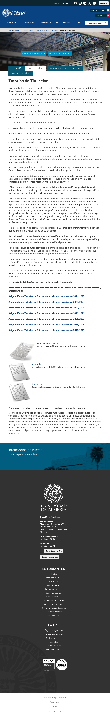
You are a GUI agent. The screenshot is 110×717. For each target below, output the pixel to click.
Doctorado (53, 581)
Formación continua (53, 589)
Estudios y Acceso (13, 22)
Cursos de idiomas (53, 592)
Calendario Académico (33, 53)
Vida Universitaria (63, 22)
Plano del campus (53, 649)
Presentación (16, 68)
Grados (16, 30)
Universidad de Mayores (54, 600)
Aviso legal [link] (55, 702)
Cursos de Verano (53, 596)
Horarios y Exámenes (59, 53)
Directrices (36, 383)
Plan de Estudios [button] (35, 68)
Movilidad (76, 68)
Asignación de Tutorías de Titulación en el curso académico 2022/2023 (46, 307)
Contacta (103, 3)
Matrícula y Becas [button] (57, 68)
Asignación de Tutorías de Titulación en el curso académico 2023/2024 (46, 301)
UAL (10, 30)
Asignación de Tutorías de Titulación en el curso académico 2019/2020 (46, 324)
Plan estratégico (54, 642)
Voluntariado (53, 615)
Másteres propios (54, 585)
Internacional (46, 22)
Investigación (30, 22)
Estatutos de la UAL (54, 645)
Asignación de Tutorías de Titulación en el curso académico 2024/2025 (46, 296)
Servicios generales (54, 638)
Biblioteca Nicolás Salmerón (54, 608)
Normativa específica (47, 343)
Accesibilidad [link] (55, 711)
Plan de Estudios (52, 30)
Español (56, 3)
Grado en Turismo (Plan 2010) (32, 30)
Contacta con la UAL (54, 551)
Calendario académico (53, 604)
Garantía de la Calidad (20, 73)
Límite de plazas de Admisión (23, 454)
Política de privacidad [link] (55, 697)
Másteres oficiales (53, 577)
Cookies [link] (55, 706)
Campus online (97, 23)
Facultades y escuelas (54, 634)
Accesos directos (100, 10)
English (65, 3)
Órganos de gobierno (54, 630)
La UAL (77, 22)
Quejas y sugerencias (50, 557)
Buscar (103, 15)
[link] (104, 2)
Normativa (36, 364)
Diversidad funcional (53, 611)
